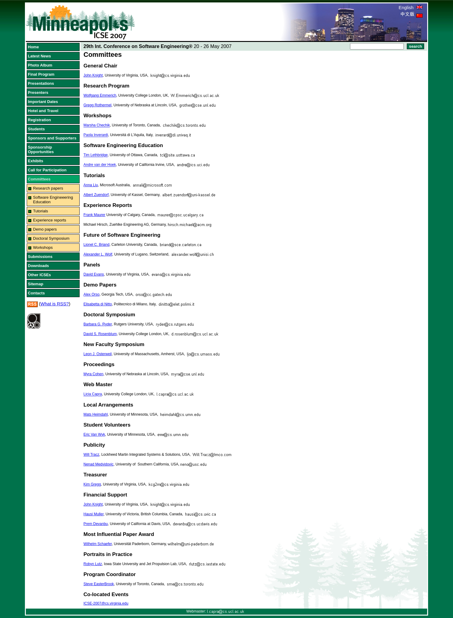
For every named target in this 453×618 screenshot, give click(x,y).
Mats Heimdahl (96, 414)
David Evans (94, 274)
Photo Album (40, 65)
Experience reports (49, 220)
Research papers (48, 188)
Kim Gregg (92, 484)
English (411, 7)
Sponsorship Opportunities (41, 149)
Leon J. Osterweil (98, 354)
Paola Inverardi (96, 135)
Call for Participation (47, 170)
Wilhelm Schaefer (98, 544)
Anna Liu (91, 185)
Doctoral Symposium (51, 238)
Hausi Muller (94, 514)
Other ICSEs (39, 275)
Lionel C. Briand (96, 244)
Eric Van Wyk (94, 434)
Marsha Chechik (97, 125)
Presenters (38, 92)
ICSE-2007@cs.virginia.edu (106, 603)
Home (33, 47)
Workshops (43, 247)
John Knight (93, 75)
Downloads (38, 265)
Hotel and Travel (43, 110)
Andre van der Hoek (100, 165)
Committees (39, 179)
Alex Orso (92, 294)
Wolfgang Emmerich (100, 95)
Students (36, 129)
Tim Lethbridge (96, 155)
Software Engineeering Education (53, 199)
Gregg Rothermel (98, 105)
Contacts (36, 293)
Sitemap (35, 284)
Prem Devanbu (96, 524)
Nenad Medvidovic (99, 464)
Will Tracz (91, 454)
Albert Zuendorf (96, 195)
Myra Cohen (93, 374)
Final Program (41, 74)
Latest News (39, 56)
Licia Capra (93, 394)
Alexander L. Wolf (98, 254)
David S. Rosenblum (100, 334)
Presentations (41, 83)
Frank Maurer (94, 215)
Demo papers (45, 229)
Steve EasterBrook (99, 584)
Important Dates (43, 101)
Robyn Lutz (93, 564)
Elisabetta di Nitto (98, 304)
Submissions (40, 256)
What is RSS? (54, 303)
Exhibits (35, 161)
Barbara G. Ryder (98, 324)
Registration (39, 120)
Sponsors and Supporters (52, 138)
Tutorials (40, 211)
